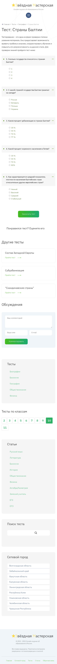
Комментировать (16, 341)
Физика (13, 395)
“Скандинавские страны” (19, 287)
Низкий (13, 189)
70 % (12, 134)
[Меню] (28, 15)
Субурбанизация (14, 270)
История (14, 470)
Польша (13, 106)
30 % (12, 128)
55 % (12, 131)
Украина (13, 109)
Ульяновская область (19, 598)
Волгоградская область (20, 565)
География (22, 24)
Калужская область (18, 582)
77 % (12, 137)
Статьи (37, 661)
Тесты (14, 24)
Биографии (15, 371)
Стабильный (15, 199)
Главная (7, 24)
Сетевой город (20, 661)
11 (5, 427)
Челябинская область (19, 603)
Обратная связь (48, 661)
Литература (15, 457)
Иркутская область (18, 576)
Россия (13, 99)
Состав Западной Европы (19, 252)
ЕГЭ (11, 500)
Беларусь (14, 103)
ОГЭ (11, 506)
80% (12, 165)
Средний (13, 195)
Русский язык (16, 451)
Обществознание (18, 389)
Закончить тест (28, 214)
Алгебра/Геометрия (19, 488)
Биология (14, 377)
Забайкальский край (19, 571)
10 (49, 420)
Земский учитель (18, 494)
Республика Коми (17, 592)
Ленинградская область (20, 587)
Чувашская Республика (20, 608)
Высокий (13, 192)
